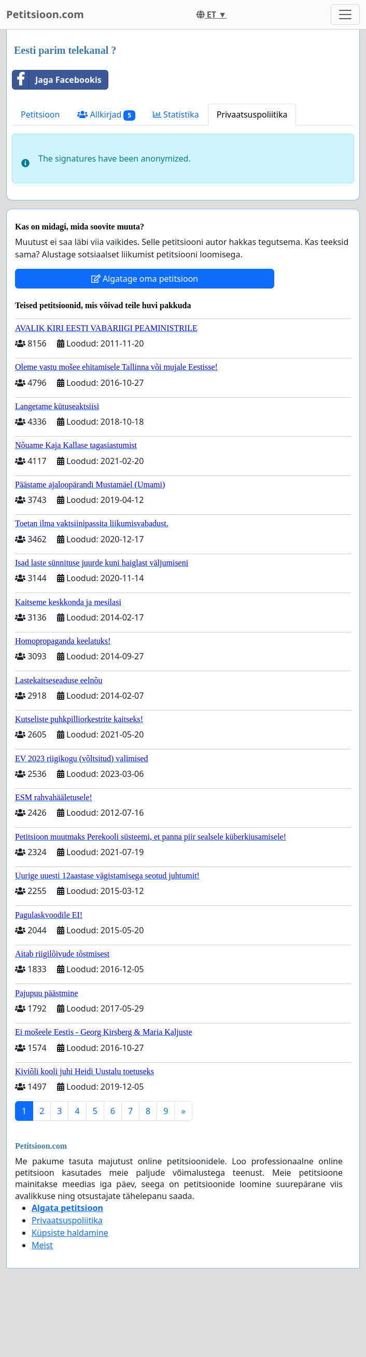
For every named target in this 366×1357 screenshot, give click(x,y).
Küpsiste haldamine (70, 1232)
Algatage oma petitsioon (144, 278)
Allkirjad (106, 115)
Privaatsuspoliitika (252, 114)
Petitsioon (40, 114)
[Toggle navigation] (345, 14)
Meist (42, 1245)
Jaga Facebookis (57, 79)
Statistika (176, 114)
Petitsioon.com (45, 14)
